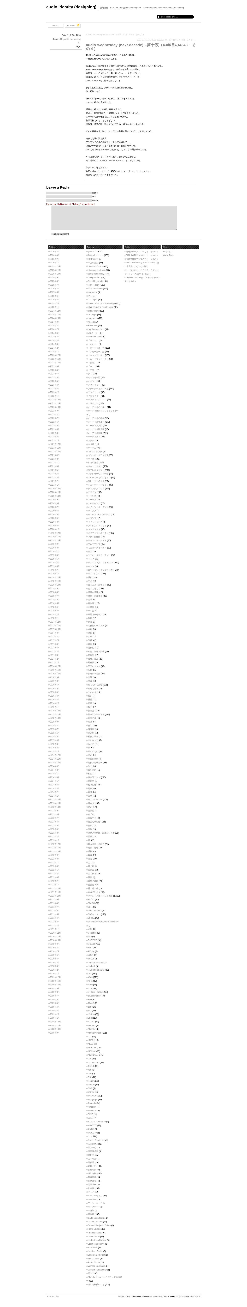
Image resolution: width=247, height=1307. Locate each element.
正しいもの (93, 751)
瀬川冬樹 (92, 1173)
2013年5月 (55, 825)
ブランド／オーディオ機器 (100, 896)
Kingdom (92, 1107)
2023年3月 (55, 388)
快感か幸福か (94, 673)
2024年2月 (55, 348)
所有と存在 (93, 688)
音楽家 (91, 1214)
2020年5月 (55, 514)
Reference (92, 325)
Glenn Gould (93, 1236)
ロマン (91, 566)
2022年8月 (55, 414)
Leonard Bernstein (96, 1255)
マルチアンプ (94, 544)
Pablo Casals (94, 1262)
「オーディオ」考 (96, 348)
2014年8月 (55, 770)
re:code (91, 322)
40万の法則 (93, 262)
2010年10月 (55, 940)
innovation (92, 292)
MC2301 (92, 1051)
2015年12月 (55, 710)
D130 (90, 988)
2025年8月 (55, 281)
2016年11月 (55, 670)
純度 (90, 788)
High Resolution (95, 289)
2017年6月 (55, 644)
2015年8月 (55, 725)
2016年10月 (55, 673)
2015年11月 (55, 714)
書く (90, 725)
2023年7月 (55, 374)
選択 (90, 851)
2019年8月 (55, 548)
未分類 (91, 1210)
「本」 (91, 366)
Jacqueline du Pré (96, 1244)
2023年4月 (55, 385)
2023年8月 (55, 370)
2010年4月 (55, 962)
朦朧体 (91, 729)
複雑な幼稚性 (94, 822)
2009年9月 (55, 988)
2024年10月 (55, 318)
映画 (90, 722)
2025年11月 (55, 270)
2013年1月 (55, 840)
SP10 (90, 1114)
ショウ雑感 (93, 462)
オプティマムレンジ (97, 399)
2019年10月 (55, 540)
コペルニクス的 (95, 451)
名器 (90, 629)
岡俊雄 (91, 1162)
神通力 (91, 781)
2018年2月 (55, 614)
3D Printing (93, 259)
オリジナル (93, 403)
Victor (90, 1118)
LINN (90, 1018)
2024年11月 (55, 314)
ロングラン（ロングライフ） (101, 570)
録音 (90, 855)
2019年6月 (55, 555)
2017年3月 (55, 655)
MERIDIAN (93, 1055)
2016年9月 (55, 677)
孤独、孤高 (93, 659)
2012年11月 (55, 847)
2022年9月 (55, 411)
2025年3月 (55, 300)
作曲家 (91, 1188)
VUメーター (93, 333)
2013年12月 (55, 799)
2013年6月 (55, 822)
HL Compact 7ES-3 (97, 970)
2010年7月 (55, 951)
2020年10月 (55, 496)
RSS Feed (73, 25)
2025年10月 (55, 274)
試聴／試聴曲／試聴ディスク (101, 833)
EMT (90, 947)
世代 (90, 577)
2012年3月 (55, 877)
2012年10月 (55, 851)
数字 (90, 707)
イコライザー (94, 396)
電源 (90, 859)
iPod (90, 296)
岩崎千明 (92, 1166)
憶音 (90, 681)
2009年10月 (55, 984)
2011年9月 (55, 899)
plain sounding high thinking (100, 307)
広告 (90, 670)
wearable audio (95, 337)
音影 (90, 877)
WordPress (169, 255)
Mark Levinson (94, 1033)
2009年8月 (55, 992)
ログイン (168, 251)
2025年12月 (55, 266)
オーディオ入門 (95, 425)
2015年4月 (55, 740)
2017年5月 (55, 648)
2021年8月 (55, 459)
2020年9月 (55, 499)
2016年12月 (55, 666)
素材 (90, 796)
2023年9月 (55, 366)
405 (89, 1070)
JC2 (90, 1036)
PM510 (91, 1084)
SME (90, 1088)
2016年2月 (55, 703)
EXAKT (91, 1021)
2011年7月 (55, 907)
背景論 (91, 810)
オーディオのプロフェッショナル (103, 411)
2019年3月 (55, 566)
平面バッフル (94, 666)
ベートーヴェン (95, 1196)
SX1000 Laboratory (97, 1121)
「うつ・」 (93, 340)
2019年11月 (55, 536)
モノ (90, 551)
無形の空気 (93, 759)
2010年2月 (55, 970)
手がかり (92, 692)
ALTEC (91, 899)
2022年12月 (55, 399)
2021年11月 (55, 448)
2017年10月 (55, 629)
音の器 (91, 866)
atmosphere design (96, 270)
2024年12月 (55, 311)
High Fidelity (93, 285)
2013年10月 (55, 807)
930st (90, 955)
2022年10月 (55, 407)
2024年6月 (55, 333)
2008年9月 (55, 1033)
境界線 (91, 648)
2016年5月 (55, 692)
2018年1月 (55, 618)
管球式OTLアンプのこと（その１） (142, 259)
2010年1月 (55, 973)
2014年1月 (55, 796)
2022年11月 (55, 403)
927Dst (91, 951)
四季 (90, 636)
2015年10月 (55, 718)
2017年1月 (55, 662)
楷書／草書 (93, 736)
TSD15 (91, 959)
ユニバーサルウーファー (99, 555)
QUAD (91, 1066)
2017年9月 (55, 633)
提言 (90, 703)
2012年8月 (55, 859)
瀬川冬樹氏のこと (96, 1284)
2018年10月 (55, 585)
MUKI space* (195, 1296)
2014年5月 (55, 781)
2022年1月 (55, 440)
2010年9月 (55, 944)
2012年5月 (55, 870)
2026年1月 (55, 262)
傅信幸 (91, 1155)
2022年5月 (55, 425)
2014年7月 (55, 773)
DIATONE (92, 940)
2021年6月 (55, 466)
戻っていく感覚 (95, 685)
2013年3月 (55, 833)
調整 (90, 836)
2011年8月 (55, 903)
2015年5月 (55, 736)
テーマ (91, 251)
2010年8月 (55, 947)
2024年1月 (55, 351)
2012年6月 (55, 866)
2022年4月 (55, 429)
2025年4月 (55, 296)
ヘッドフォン (94, 529)
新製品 (91, 710)
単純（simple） (95, 614)
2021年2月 (55, 481)
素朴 (90, 792)
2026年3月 (55, 255)
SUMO (91, 1092)
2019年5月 (55, 559)
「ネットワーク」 (96, 355)
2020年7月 (55, 507)
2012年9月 (55, 855)
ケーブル (92, 448)
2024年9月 (55, 322)
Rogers (91, 1081)
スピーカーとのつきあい (99, 477)
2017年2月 (55, 659)
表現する (92, 818)
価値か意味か (94, 592)
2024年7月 (55, 329)
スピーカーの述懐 (96, 481)
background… (94, 277)
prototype (92, 314)
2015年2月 (55, 748)
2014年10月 (55, 762)
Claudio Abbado (95, 1221)
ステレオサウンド (96, 470)
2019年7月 (55, 551)
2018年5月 (55, 603)
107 (89, 1010)
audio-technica (94, 910)
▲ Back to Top (52, 1296)
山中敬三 (92, 1158)
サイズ (91, 459)
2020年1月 (55, 529)
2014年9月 (55, 766)
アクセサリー (94, 385)
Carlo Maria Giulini (96, 1218)
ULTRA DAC (93, 1062)
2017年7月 (55, 640)
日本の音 (92, 718)
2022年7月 (55, 418)
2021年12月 (55, 444)
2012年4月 (55, 873)
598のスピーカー (96, 266)
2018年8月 (55, 592)
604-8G (91, 903)
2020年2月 (55, 525)
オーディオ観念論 (96, 429)
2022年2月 (55, 436)
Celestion (92, 933)
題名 (90, 1273)
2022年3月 (55, 433)
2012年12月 (55, 844)
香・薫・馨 (93, 888)
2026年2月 (55, 259)
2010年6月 (55, 955)
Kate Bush (92, 1247)
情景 (90, 677)
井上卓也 (92, 1147)
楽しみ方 (92, 740)
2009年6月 (55, 999)
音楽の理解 (93, 881)
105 (89, 1007)
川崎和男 (92, 1170)
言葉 (90, 825)
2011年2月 (55, 925)
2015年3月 (55, 744)
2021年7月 (55, 462)
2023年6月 (55, 377)
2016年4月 (55, 696)
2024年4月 (55, 340)
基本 (90, 644)
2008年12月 (55, 1021)
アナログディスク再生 (98, 388)
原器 (90, 618)
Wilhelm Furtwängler (97, 1270)
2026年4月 (55, 251)
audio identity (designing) (71, 7)
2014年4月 (55, 785)
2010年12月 (55, 933)
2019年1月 (55, 573)
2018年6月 (55, 599)
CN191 (91, 1129)
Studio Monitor (94, 996)
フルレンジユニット (97, 525)
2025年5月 (55, 292)
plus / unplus (93, 311)
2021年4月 (55, 474)
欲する (91, 744)
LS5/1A (91, 1014)
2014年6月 (55, 777)
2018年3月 (55, 611)
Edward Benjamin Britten (99, 1225)
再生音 (91, 603)
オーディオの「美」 (97, 407)
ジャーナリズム (95, 466)
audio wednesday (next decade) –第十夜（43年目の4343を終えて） (116, 34)
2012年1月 (55, 885)
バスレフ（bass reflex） (99, 514)
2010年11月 (55, 936)
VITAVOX (92, 1125)
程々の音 (92, 785)
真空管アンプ (94, 777)
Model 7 (91, 1029)
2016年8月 (55, 681)
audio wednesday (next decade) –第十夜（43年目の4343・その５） (165, 40)
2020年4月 (55, 518)
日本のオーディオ (96, 714)
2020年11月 (55, 492)
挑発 (90, 699)
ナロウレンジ (94, 503)
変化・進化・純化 (96, 651)
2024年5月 (55, 337)
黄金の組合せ (94, 892)
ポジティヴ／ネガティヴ (99, 533)
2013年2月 (55, 836)
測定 (90, 755)
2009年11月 (55, 981)
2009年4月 (55, 1007)
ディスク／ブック (96, 488)
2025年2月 (55, 303)
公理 (90, 599)
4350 (90, 984)
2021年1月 (55, 485)
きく (90, 374)
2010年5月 (55, 959)
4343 (60, 39)
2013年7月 (55, 818)
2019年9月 (55, 544)
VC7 (90, 929)
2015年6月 (55, 733)
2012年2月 (55, 881)
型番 (90, 640)
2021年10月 (55, 451)
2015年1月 (55, 751)
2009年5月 (55, 1003)
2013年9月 (55, 810)
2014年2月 (55, 792)
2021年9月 (55, 455)
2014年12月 (55, 755)
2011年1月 (55, 929)
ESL (90, 1077)
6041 (90, 907)
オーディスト (94, 436)
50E (90, 1073)
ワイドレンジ (94, 573)
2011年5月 (55, 914)
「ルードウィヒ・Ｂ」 (98, 359)
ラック (91, 559)
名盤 (90, 633)
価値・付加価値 (95, 596)
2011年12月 (55, 888)
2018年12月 (55, 577)
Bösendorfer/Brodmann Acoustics (103, 922)
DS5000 (91, 944)
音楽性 (91, 885)
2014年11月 (55, 759)
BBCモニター (94, 914)
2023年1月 (55, 396)
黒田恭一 (92, 1184)
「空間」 (92, 370)
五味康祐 (92, 1144)
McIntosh (92, 1047)
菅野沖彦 (92, 1177)
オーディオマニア (96, 422)
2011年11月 (55, 892)
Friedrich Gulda (95, 1233)
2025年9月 (55, 277)
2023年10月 (55, 362)
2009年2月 (55, 1014)
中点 (90, 581)
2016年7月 (55, 685)
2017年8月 (55, 636)
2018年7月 (55, 596)
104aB (91, 1003)
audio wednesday (72, 39)
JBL (79, 42)
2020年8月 (55, 503)
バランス (92, 518)
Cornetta (92, 1103)
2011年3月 (55, 922)
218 (89, 1059)
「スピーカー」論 (96, 351)
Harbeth (91, 966)
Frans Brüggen (95, 1229)
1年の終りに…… (96, 255)
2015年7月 (55, 729)
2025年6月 (55, 289)
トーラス (92, 499)
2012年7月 (55, 862)
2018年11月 (55, 581)
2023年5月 (55, 381)
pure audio (93, 318)
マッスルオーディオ (97, 540)
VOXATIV (92, 1133)
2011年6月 (55, 910)
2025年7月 (55, 285)
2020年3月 (55, 522)
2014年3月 (55, 788)
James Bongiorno (96, 1140)
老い (90, 807)
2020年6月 (55, 511)
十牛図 (91, 611)
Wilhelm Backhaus (96, 1266)
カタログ (92, 444)
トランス (92, 496)
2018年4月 (55, 607)
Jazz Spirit (92, 300)
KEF (90, 999)
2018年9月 (55, 588)
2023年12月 (55, 355)
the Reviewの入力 (96, 329)
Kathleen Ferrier (95, 1251)
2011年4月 (55, 918)
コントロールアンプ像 (98, 455)
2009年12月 (55, 977)
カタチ (91, 440)
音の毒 (91, 870)
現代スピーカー (95, 762)
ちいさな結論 (94, 377)
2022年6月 (55, 422)
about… (55, 25)
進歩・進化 (93, 847)
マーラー (92, 1199)
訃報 (90, 829)
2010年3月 (55, 966)
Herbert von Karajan (97, 1240)
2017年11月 (55, 625)
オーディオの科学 (96, 418)
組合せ (91, 803)
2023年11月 (55, 359)
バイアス (92, 511)
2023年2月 (55, 392)
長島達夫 (92, 1181)
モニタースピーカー (97, 548)
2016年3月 (55, 699)
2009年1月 (55, 1018)
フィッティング (95, 522)
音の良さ (92, 873)
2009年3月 (55, 1010)
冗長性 (91, 607)
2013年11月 (55, 803)
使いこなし (93, 588)
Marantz (91, 1025)
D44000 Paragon (96, 992)
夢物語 (91, 655)
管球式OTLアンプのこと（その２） (142, 255)
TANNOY (92, 1096)
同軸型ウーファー (96, 625)
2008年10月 (55, 1029)
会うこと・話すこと (97, 585)
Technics (92, 1110)
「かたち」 (93, 344)
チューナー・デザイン (98, 485)
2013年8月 (55, 814)
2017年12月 (55, 622)
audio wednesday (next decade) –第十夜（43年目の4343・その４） (141, 47)
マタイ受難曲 (94, 536)
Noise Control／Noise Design (101, 303)
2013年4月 (55, 829)
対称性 (91, 662)
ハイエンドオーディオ (98, 507)
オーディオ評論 (95, 433)
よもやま (92, 381)
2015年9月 (55, 722)
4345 (90, 981)
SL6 (90, 936)
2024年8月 (55, 325)
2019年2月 (55, 570)
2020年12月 (55, 488)
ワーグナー (93, 1207)
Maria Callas (93, 1258)
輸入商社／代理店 (96, 844)
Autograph (92, 1099)
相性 (90, 773)
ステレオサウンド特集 (98, 474)
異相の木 (92, 770)
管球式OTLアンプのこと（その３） (142, 251)
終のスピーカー (95, 799)
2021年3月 (55, 477)
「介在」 (92, 362)
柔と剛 (91, 733)
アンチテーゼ (94, 392)
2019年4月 (55, 562)
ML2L (90, 1044)
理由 (90, 766)
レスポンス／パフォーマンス (101, 562)
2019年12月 (55, 533)
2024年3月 (55, 344)
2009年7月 (55, 996)
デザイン (92, 492)
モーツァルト (94, 1203)
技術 (90, 696)
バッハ (91, 1192)
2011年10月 (55, 896)
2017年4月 (55, 651)
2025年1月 (55, 307)
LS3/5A (91, 918)
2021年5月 (55, 470)
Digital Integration (96, 281)
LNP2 (90, 1040)
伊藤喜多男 (93, 1151)
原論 (90, 622)
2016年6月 (55, 688)
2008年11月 (55, 1025)
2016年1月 (55, 707)
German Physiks (95, 962)
